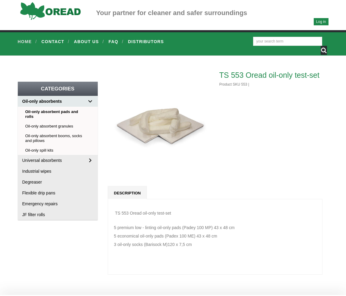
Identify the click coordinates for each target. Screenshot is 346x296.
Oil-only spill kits (39, 150)
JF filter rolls (33, 214)
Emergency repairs (40, 203)
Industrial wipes (37, 171)
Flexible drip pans (39, 193)
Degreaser (32, 182)
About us (86, 41)
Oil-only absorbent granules (49, 126)
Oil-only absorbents (42, 101)
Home (25, 41)
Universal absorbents (42, 160)
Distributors (146, 41)
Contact (52, 41)
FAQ (113, 41)
